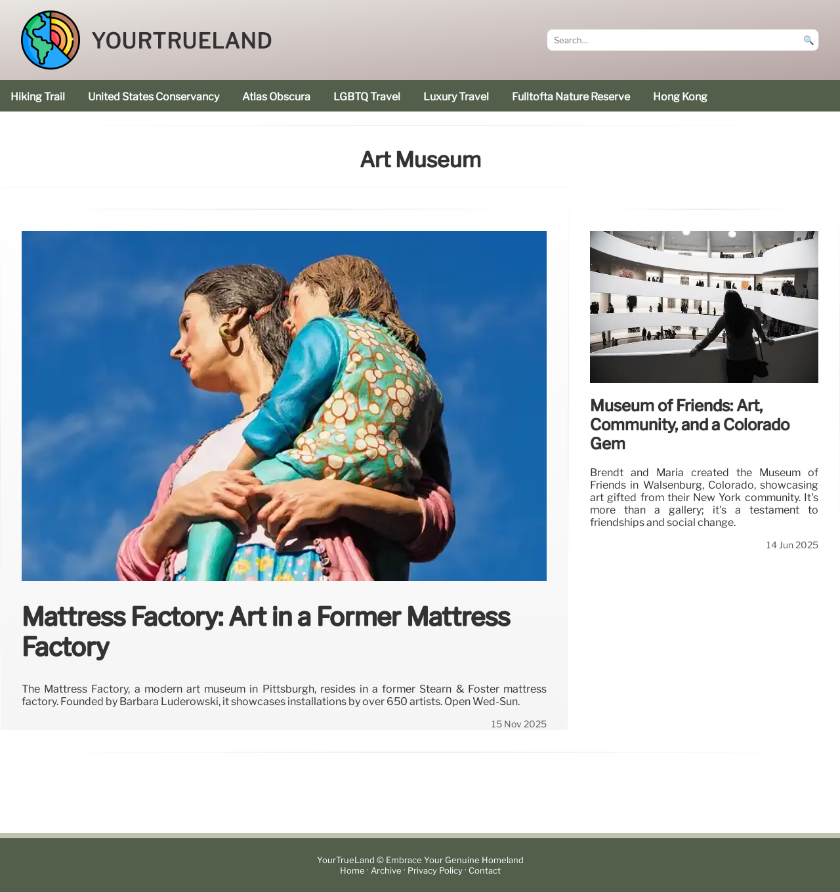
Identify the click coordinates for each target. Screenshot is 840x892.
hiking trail (37, 97)
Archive (386, 871)
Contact (485, 871)
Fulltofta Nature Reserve (571, 97)
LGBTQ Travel (366, 97)
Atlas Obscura (276, 97)
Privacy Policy (435, 871)
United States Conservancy (153, 97)
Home (352, 871)
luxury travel (456, 97)
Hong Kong (680, 97)
